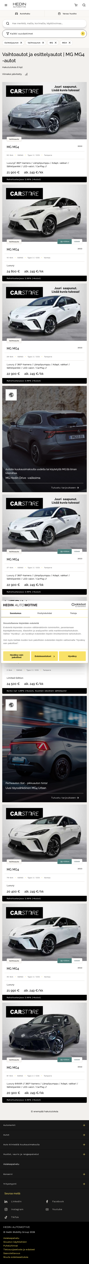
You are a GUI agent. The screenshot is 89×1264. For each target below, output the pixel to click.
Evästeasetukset (45, 656)
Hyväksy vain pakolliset (16, 656)
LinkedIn (16, 1201)
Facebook (58, 1201)
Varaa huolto (67, 13)
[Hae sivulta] (84, 5)
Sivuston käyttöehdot (15, 1242)
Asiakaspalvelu (11, 1164)
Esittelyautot (12, 43)
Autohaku (22, 13)
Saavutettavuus (11, 1253)
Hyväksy (72, 656)
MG (51, 43)
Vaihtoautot (34, 43)
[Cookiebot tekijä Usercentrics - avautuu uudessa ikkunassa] (73, 605)
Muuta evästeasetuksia (15, 1257)
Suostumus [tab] (15, 613)
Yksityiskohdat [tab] (44, 613)
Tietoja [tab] (73, 613)
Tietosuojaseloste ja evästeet (19, 1249)
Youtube (57, 1209)
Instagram (17, 1209)
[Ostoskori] (76, 5)
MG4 (64, 43)
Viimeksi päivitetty (12, 74)
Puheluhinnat (10, 1245)
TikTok (15, 1217)
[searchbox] (47, 23)
